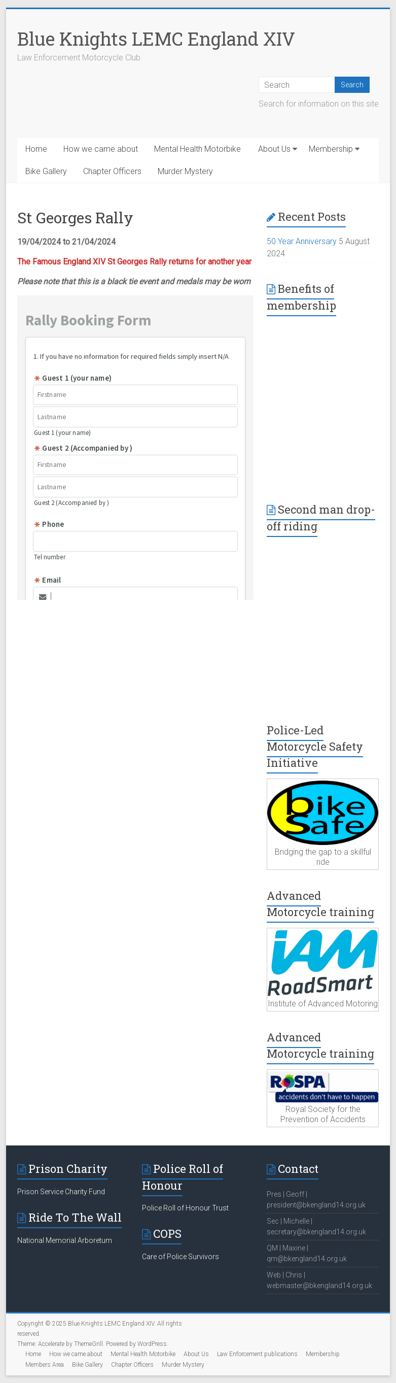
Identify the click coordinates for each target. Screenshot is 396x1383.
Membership (331, 149)
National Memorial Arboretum (64, 1240)
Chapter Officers (112, 171)
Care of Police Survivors (180, 1257)
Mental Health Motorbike (197, 149)
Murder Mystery (185, 171)
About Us (274, 149)
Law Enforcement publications (257, 1354)
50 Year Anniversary (302, 241)
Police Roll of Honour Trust (185, 1208)
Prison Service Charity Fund (61, 1192)
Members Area (44, 1364)
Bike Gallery (46, 171)
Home (36, 149)
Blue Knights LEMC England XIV (156, 38)
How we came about (100, 149)
